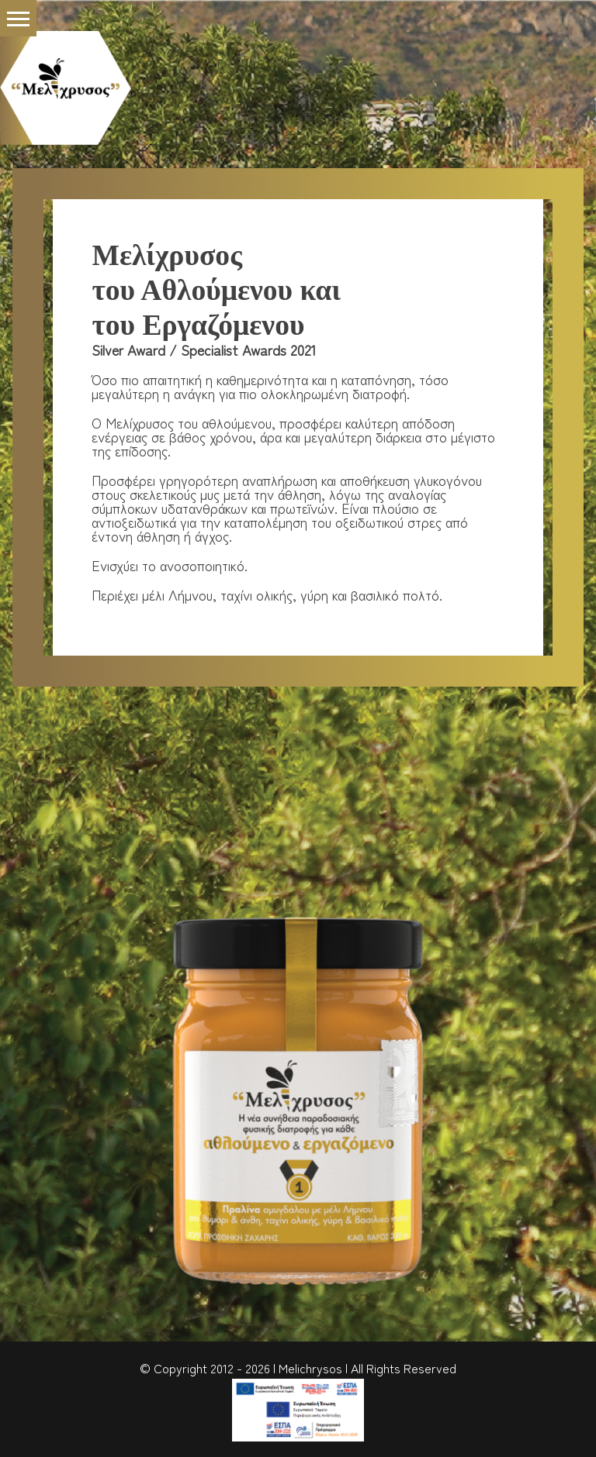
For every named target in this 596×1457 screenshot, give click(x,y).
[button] (18, 18)
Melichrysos (310, 1368)
